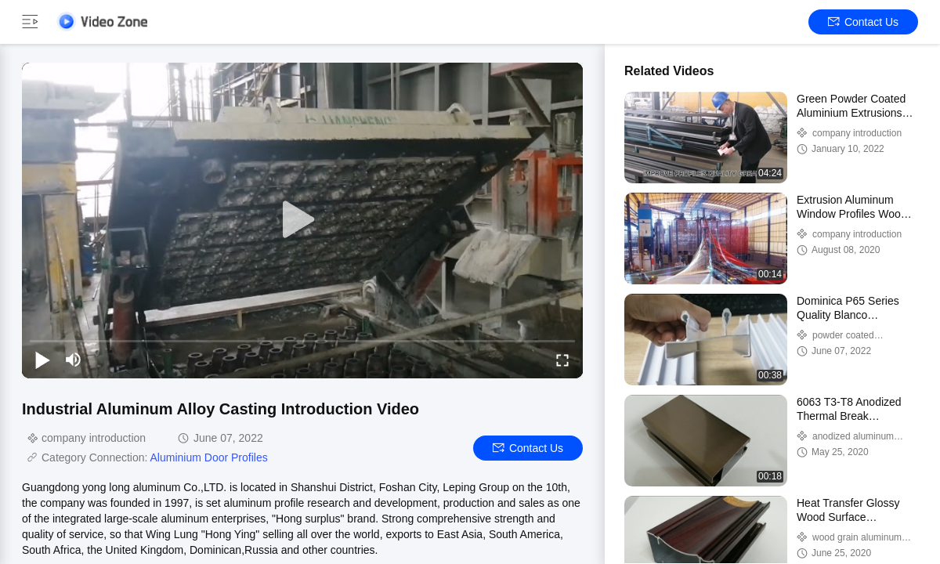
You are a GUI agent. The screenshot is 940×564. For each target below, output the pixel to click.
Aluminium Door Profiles (209, 457)
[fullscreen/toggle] (562, 359)
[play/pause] (42, 359)
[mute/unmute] (73, 359)
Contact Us (863, 22)
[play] (302, 220)
